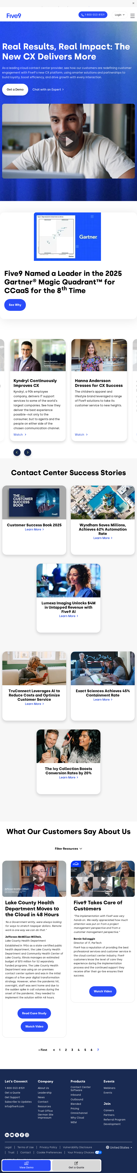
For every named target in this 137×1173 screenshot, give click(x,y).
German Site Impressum (45, 1116)
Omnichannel (79, 1113)
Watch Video (34, 1026)
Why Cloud (77, 1117)
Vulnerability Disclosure (77, 1147)
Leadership (45, 1092)
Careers (109, 1110)
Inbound (76, 1094)
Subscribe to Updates (18, 1101)
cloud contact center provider (41, 68)
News (41, 1097)
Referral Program (114, 1119)
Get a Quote (12, 1092)
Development (112, 1124)
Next (27, 452)
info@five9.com (14, 1106)
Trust (11, 1152)
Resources (44, 1106)
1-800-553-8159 (94, 14)
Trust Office (45, 1110)
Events (108, 1092)
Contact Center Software (81, 1089)
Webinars (109, 1088)
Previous (17, 452)
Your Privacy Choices (81, 1152)
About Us (43, 1088)
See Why (15, 305)
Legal (8, 1147)
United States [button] (120, 1147)
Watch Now (92, 3)
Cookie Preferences (49, 1152)
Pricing (75, 1108)
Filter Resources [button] (66, 848)
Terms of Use (25, 1147)
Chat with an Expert (46, 89)
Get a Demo (15, 89)
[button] (133, 3)
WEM (74, 1122)
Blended (76, 1104)
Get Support (12, 1097)
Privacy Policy (48, 1147)
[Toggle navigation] (133, 15)
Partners (109, 1115)
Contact (43, 1101)
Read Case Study (34, 1013)
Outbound (77, 1099)
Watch (19, 434)
